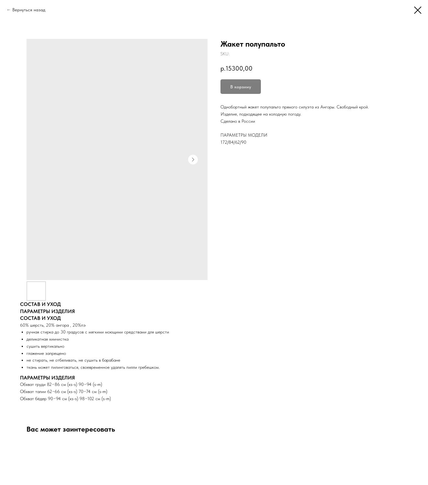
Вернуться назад (28, 9)
